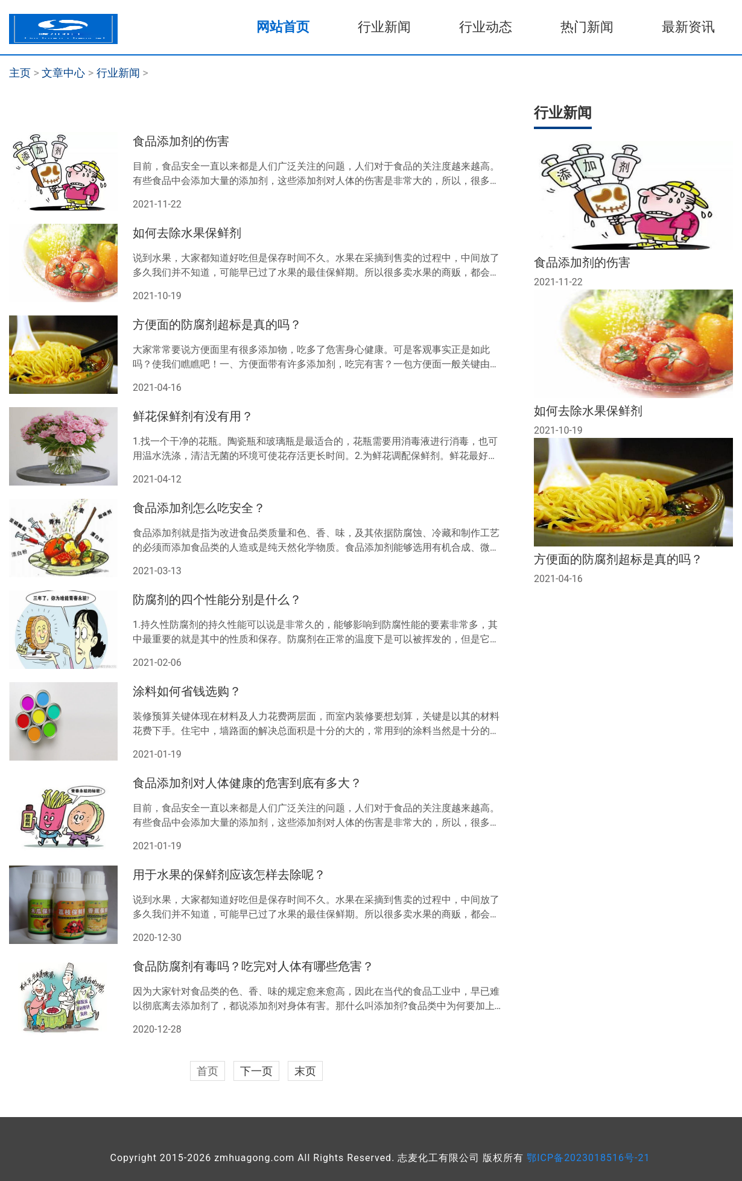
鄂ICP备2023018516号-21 (588, 1158)
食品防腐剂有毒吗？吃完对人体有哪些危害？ (253, 966)
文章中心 (63, 72)
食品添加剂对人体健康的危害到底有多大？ (247, 783)
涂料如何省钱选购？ (187, 691)
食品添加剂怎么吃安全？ (199, 508)
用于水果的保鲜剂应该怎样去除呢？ (229, 874)
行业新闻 (384, 26)
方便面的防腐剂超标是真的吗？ (217, 324)
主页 (20, 72)
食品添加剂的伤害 (181, 141)
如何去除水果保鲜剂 (187, 233)
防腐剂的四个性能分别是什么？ (217, 599)
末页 (305, 1071)
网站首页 (282, 26)
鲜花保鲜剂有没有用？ (193, 416)
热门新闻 (587, 26)
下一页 (256, 1071)
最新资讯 (688, 26)
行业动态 (485, 26)
